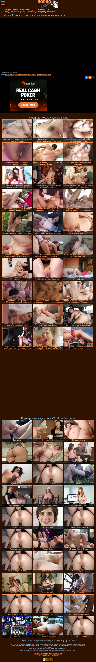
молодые (9, 75)
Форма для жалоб (55, 654)
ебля (49, 75)
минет (33, 75)
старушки (27, 75)
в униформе (18, 75)
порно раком (42, 75)
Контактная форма (41, 654)
